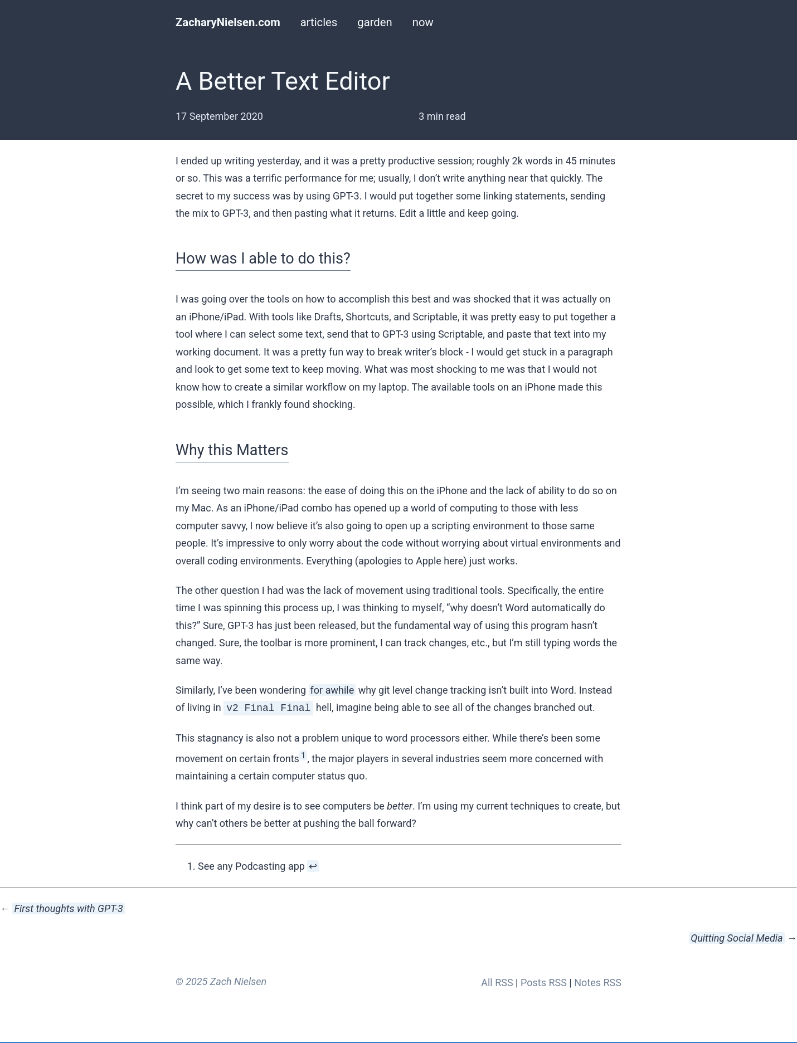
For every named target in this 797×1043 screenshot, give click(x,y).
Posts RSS (544, 981)
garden (374, 22)
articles (319, 22)
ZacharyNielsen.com (228, 22)
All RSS (497, 981)
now (423, 22)
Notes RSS (597, 981)
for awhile (332, 690)
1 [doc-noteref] (303, 754)
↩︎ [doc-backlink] (313, 865)
